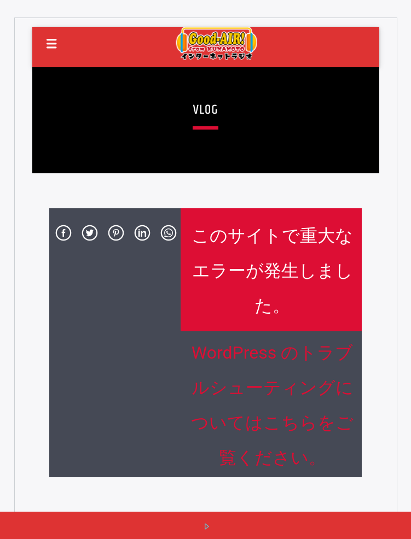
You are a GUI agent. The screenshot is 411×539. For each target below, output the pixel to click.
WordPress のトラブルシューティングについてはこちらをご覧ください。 (272, 405)
